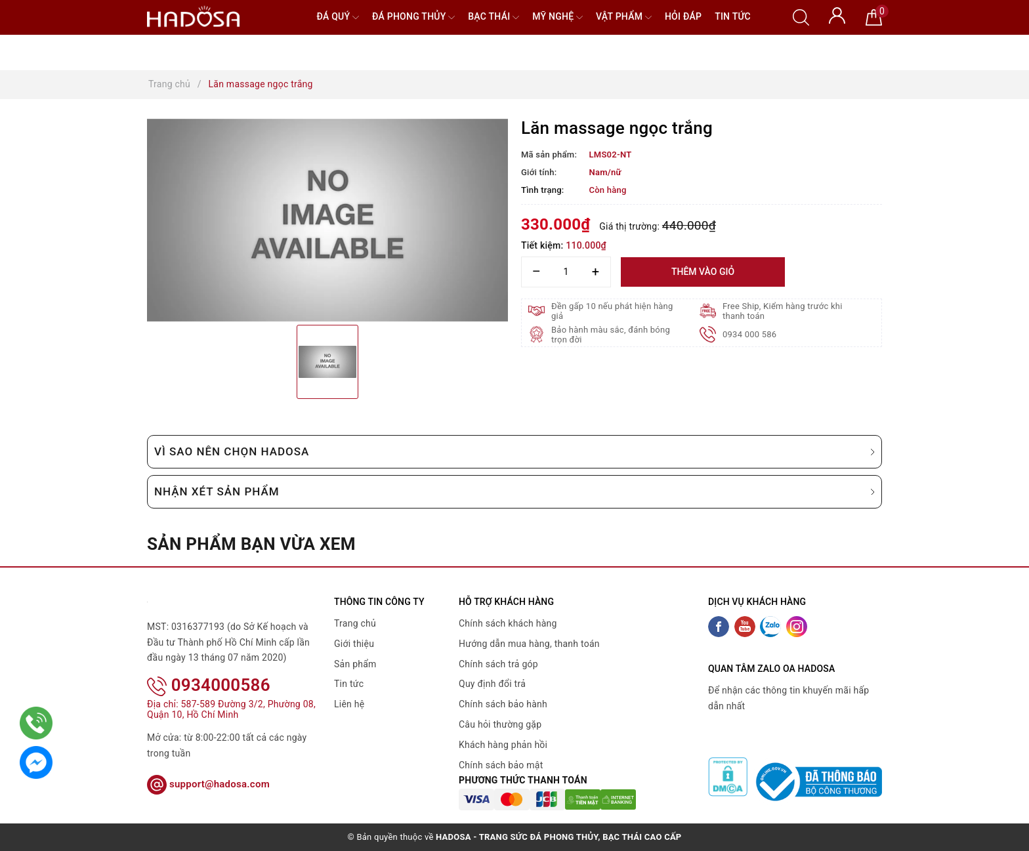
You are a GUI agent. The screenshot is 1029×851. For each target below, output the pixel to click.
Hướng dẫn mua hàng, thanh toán (529, 643)
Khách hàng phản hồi (503, 744)
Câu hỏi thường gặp (500, 724)
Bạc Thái (493, 17)
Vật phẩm (624, 17)
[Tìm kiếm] (801, 16)
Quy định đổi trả (492, 683)
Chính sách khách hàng (508, 623)
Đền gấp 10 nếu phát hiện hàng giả (612, 311)
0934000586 (208, 685)
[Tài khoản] (837, 14)
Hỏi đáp (683, 16)
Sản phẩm (355, 664)
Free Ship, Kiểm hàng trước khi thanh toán (783, 311)
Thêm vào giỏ (702, 271)
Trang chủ (355, 623)
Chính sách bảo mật (501, 765)
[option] (327, 220)
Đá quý (337, 17)
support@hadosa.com (208, 784)
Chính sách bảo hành (503, 704)
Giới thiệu (354, 643)
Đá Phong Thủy (413, 17)
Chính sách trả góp (498, 664)
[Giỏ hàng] (874, 16)
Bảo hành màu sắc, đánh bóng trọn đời (610, 334)
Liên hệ (349, 704)
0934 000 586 (750, 334)
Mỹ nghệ (557, 17)
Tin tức (733, 16)
